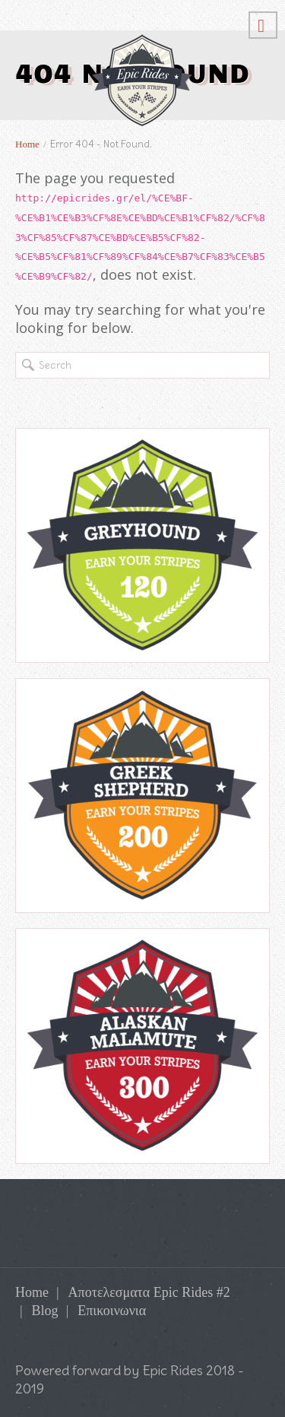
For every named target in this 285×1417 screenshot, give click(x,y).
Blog (45, 1310)
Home (27, 144)
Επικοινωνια (112, 1310)
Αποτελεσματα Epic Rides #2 (149, 1292)
